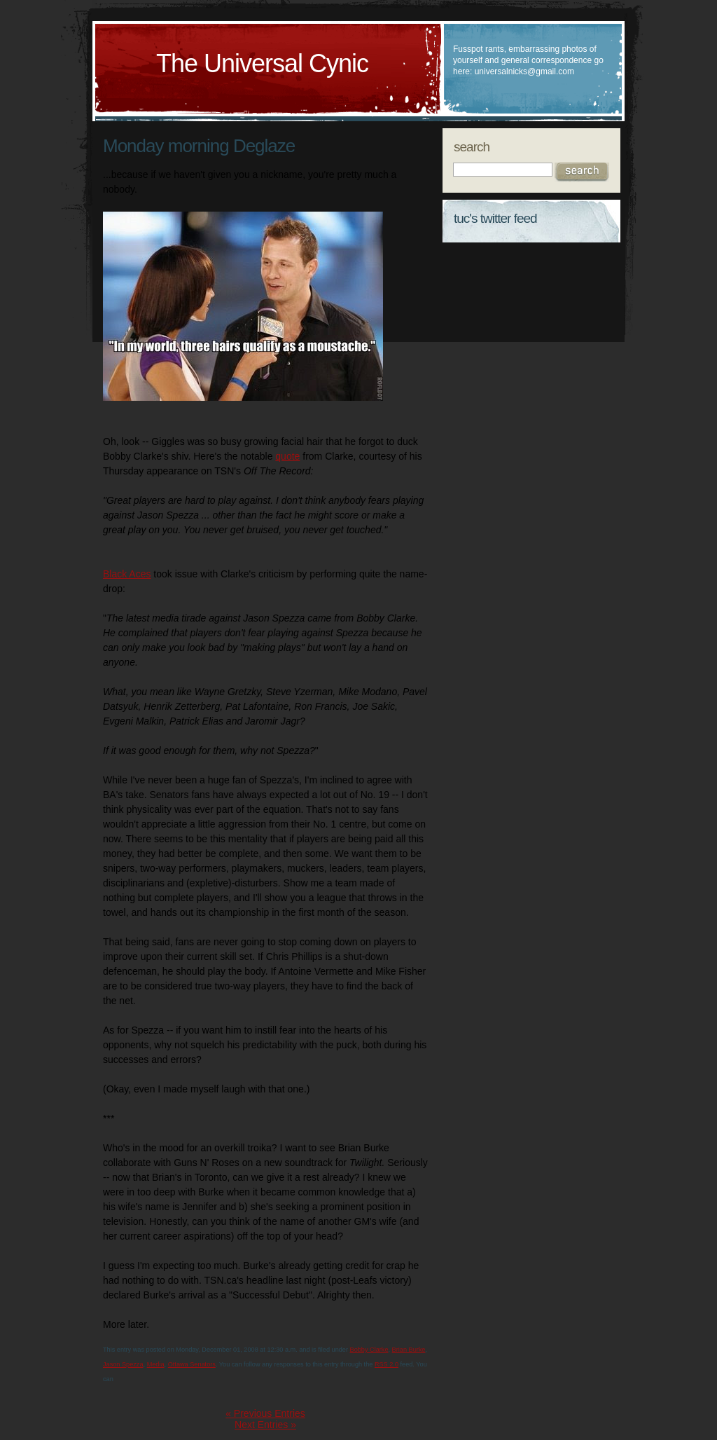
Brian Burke (409, 1349)
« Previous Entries (265, 1413)
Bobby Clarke (369, 1349)
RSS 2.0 (386, 1364)
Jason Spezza (123, 1364)
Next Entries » (265, 1424)
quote (287, 456)
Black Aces (127, 574)
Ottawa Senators (192, 1364)
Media (156, 1364)
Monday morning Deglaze (199, 145)
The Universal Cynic (262, 63)
